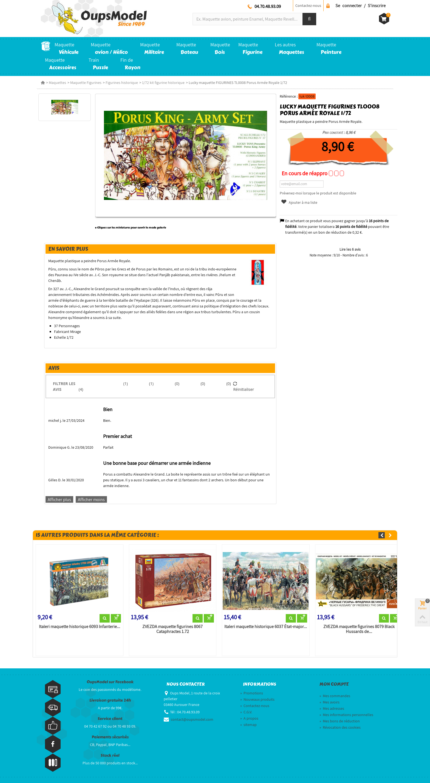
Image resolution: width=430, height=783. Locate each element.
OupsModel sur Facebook (110, 682)
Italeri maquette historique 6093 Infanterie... (79, 626)
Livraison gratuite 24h (110, 700)
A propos (249, 718)
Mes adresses (331, 708)
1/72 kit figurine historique (163, 82)
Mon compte (334, 684)
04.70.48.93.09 (267, 6)
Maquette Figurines (85, 82)
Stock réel (110, 755)
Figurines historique (122, 82)
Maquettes (57, 82)
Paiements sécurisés (110, 737)
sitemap (248, 724)
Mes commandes (334, 695)
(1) (125, 383)
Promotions (251, 693)
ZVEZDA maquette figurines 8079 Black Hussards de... (359, 629)
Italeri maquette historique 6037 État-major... (265, 626)
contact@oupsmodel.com (192, 719)
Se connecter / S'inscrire (360, 5)
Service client (110, 719)
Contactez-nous (308, 5)
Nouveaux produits (257, 699)
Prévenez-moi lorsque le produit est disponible (318, 193)
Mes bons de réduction (339, 721)
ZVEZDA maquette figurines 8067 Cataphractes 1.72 (172, 629)
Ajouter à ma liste (299, 202)
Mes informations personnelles (346, 714)
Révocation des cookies (340, 727)
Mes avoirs (329, 702)
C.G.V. (246, 711)
